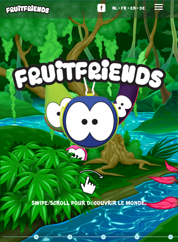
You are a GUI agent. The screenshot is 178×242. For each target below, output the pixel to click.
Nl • (116, 8)
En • (134, 8)
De (142, 8)
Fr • (125, 8)
